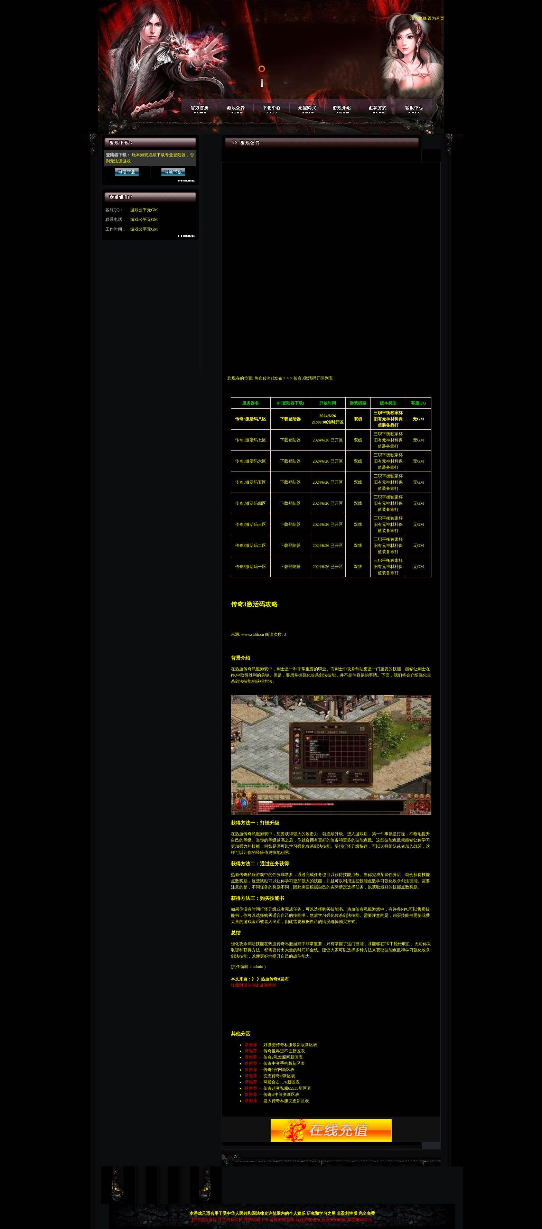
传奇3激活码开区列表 (313, 378)
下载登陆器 (290, 440)
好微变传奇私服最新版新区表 (290, 1044)
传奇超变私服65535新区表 (287, 1088)
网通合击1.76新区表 (281, 1082)
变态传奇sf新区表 (279, 1075)
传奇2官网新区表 (279, 1069)
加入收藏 (418, 18)
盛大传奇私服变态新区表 (286, 1100)
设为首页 (436, 18)
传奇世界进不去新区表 (284, 1051)
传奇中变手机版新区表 (284, 1063)
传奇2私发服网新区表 (283, 1057)
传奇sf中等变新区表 (281, 1094)
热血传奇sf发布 (268, 378)
